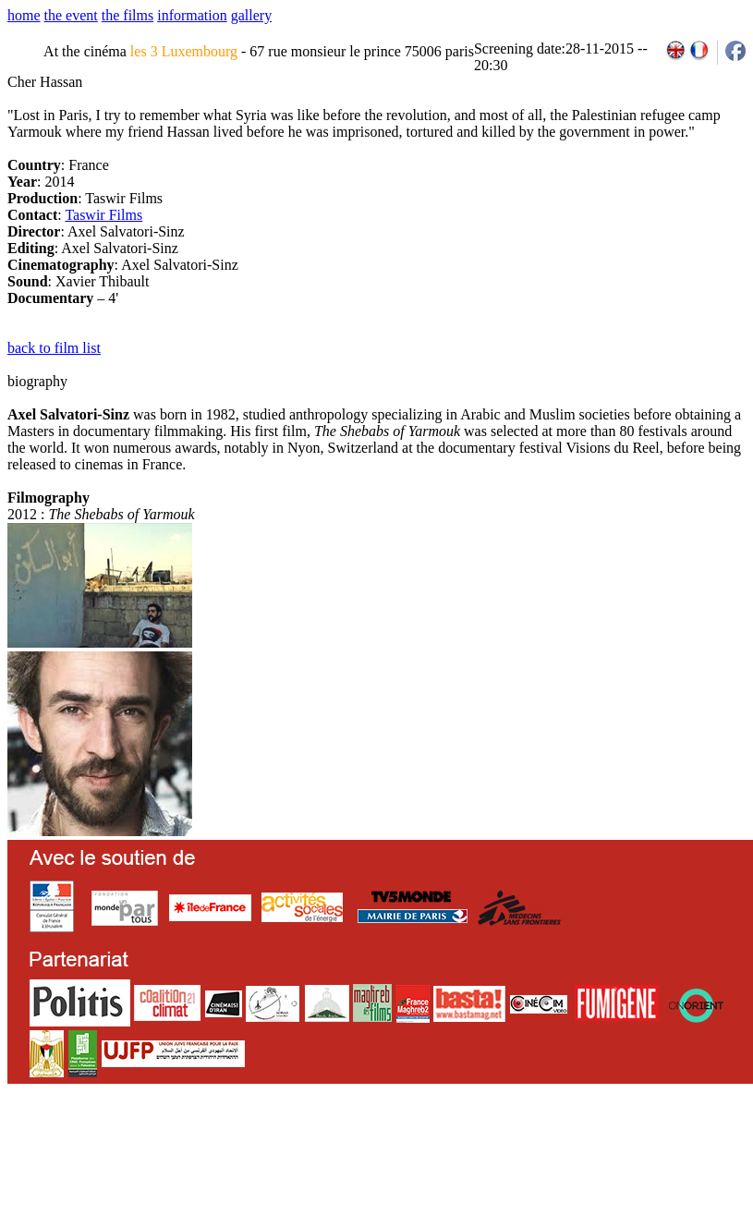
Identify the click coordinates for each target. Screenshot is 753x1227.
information (192, 15)
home (24, 15)
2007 (490, 1145)
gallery (251, 15)
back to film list (54, 348)
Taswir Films (103, 215)
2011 (570, 1145)
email (150, 1145)
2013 (611, 1145)
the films (127, 15)
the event (71, 15)
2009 (530, 1145)
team (334, 1145)
